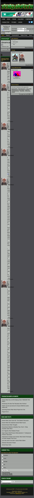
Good (5, 458)
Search (30, 35)
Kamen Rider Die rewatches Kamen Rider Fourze (14, 422)
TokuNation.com (6, 26)
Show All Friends (29, 64)
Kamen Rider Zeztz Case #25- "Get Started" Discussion (15, 420)
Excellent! (6, 455)
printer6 (13, 92)
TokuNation (6, 27)
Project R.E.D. (5, 411)
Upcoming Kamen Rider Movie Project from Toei (13, 409)
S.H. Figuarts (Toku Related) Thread (10, 430)
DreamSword (11, 129)
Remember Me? (29, 28)
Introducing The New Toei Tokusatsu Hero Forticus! (14, 403)
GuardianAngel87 (15, 90)
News (8, 19)
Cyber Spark (28, 88)
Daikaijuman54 (14, 89)
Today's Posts (24, 35)
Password (14, 30)
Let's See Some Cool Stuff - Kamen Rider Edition (14, 440)
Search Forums (6, 478)
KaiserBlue (22, 90)
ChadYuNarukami (21, 88)
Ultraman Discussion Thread (9, 442)
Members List (6, 28)
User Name (14, 28)
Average (5, 461)
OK (4, 464)
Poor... (5, 467)
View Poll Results (6, 472)
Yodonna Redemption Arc (16, 77)
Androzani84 (15, 61)
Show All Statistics (29, 47)
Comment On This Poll (7, 473)
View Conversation (10, 82)
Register (8, 35)
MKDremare (27, 90)
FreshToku (27, 89)
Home (3, 19)
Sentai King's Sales (6, 445)
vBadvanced (18, 493)
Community (15, 35)
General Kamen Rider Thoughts (9, 425)
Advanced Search (7, 483)
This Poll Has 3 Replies (7, 474)
